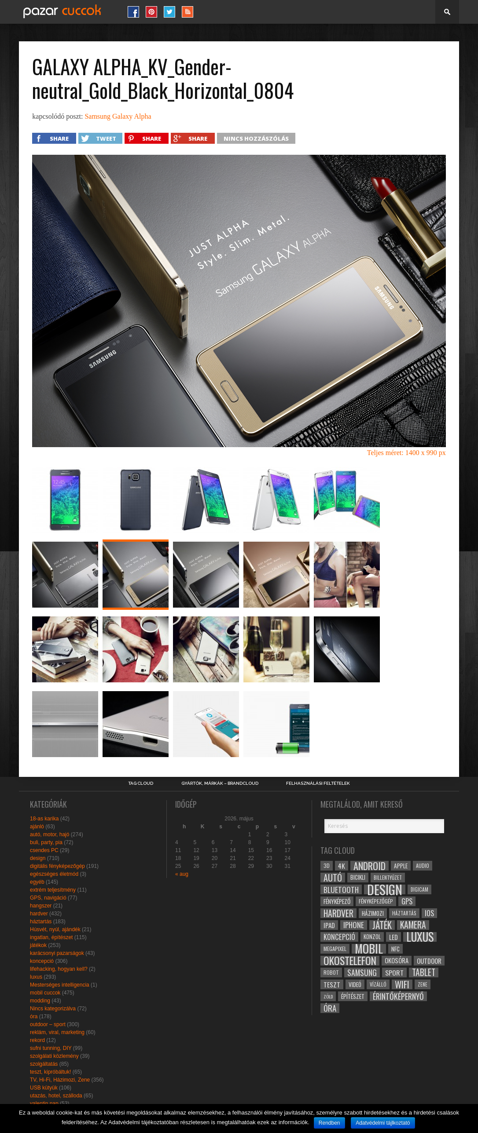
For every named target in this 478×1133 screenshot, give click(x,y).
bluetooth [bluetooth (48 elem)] (341, 889)
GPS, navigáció (48, 898)
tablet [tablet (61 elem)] (423, 972)
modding (40, 1001)
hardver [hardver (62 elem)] (338, 913)
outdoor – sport (48, 1024)
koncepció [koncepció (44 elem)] (339, 937)
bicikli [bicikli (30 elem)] (357, 877)
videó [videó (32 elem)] (355, 984)
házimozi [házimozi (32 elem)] (373, 913)
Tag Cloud (140, 783)
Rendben (329, 1123)
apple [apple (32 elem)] (401, 865)
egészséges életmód (54, 874)
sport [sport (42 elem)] (394, 972)
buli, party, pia (46, 842)
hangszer (40, 906)
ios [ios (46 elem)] (429, 913)
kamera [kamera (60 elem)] (413, 925)
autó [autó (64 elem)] (333, 877)
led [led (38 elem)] (393, 937)
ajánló (37, 826)
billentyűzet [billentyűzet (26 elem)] (388, 877)
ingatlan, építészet (51, 937)
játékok (38, 945)
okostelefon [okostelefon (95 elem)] (350, 960)
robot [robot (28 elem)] (331, 972)
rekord (37, 1040)
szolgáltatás (44, 1064)
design (37, 858)
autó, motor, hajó (49, 834)
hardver (39, 914)
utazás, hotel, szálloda (56, 1096)
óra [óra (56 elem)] (330, 1008)
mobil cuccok (45, 993)
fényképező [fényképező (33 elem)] (337, 901)
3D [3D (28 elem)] (327, 865)
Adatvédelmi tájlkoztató (383, 1123)
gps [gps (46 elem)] (406, 901)
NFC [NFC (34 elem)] (395, 948)
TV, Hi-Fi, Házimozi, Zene (60, 1080)
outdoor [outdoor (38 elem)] (429, 960)
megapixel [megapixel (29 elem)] (335, 948)
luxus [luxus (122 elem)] (420, 937)
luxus (36, 977)
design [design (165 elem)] (384, 889)
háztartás (40, 921)
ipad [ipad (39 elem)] (329, 925)
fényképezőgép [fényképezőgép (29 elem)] (376, 901)
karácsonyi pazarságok (57, 953)
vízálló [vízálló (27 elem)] (378, 984)
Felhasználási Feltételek (318, 783)
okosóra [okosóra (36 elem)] (396, 960)
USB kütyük (44, 1088)
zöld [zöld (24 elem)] (328, 996)
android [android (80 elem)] (369, 866)
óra (33, 1016)
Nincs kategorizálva (53, 1008)
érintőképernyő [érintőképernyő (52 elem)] (398, 996)
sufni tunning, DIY (51, 1048)
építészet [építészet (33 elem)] (352, 996)
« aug (181, 874)
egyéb (37, 882)
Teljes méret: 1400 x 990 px (406, 452)
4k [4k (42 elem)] (341, 866)
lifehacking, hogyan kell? (59, 969)
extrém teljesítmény (53, 890)
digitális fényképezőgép (57, 866)
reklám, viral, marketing (57, 1032)
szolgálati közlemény (54, 1056)
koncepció (42, 961)
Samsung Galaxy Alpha (118, 116)
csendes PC (44, 850)
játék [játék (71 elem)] (382, 925)
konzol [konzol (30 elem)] (372, 937)
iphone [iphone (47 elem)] (353, 925)
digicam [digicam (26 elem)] (419, 889)
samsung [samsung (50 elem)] (362, 972)
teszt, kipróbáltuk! (50, 1072)
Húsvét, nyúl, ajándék (55, 929)
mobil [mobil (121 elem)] (369, 949)
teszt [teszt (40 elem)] (332, 984)
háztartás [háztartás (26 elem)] (404, 913)
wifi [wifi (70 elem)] (402, 984)
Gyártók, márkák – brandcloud (219, 783)
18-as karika (44, 819)
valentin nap (44, 1103)
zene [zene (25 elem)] (422, 984)
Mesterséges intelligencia (59, 985)
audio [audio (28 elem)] (422, 865)
